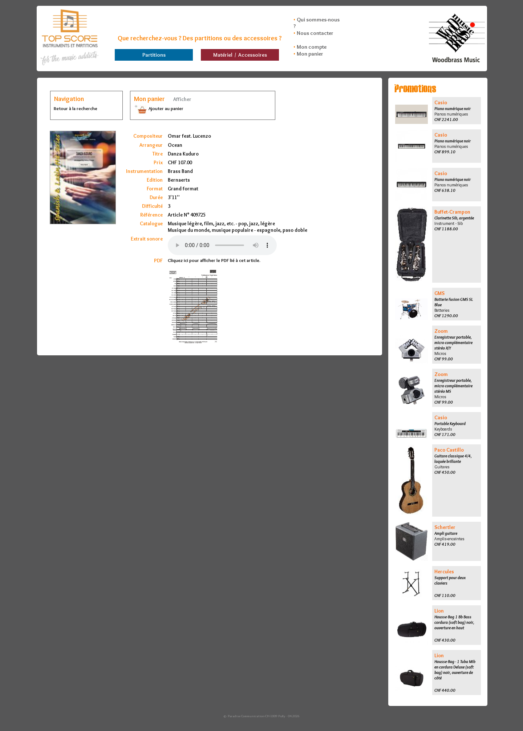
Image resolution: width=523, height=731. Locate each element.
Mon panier (310, 54)
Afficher (181, 99)
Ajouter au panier (158, 108)
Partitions (154, 55)
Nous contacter (315, 33)
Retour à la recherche (75, 108)
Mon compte (312, 47)
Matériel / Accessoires (240, 55)
